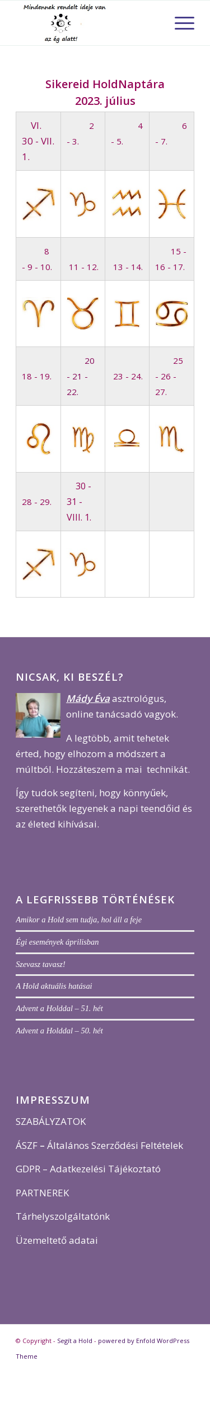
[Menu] (179, 23)
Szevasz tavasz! (41, 964)
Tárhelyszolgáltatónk (63, 1216)
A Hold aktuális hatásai (54, 985)
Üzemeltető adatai (57, 1240)
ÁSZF (27, 1145)
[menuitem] (179, 23)
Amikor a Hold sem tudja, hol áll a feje (79, 919)
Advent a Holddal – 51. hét (59, 1008)
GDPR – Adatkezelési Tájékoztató (88, 1168)
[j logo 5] (87, 23)
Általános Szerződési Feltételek (115, 1145)
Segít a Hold (74, 1340)
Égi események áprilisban (57, 941)
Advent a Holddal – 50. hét (59, 1030)
